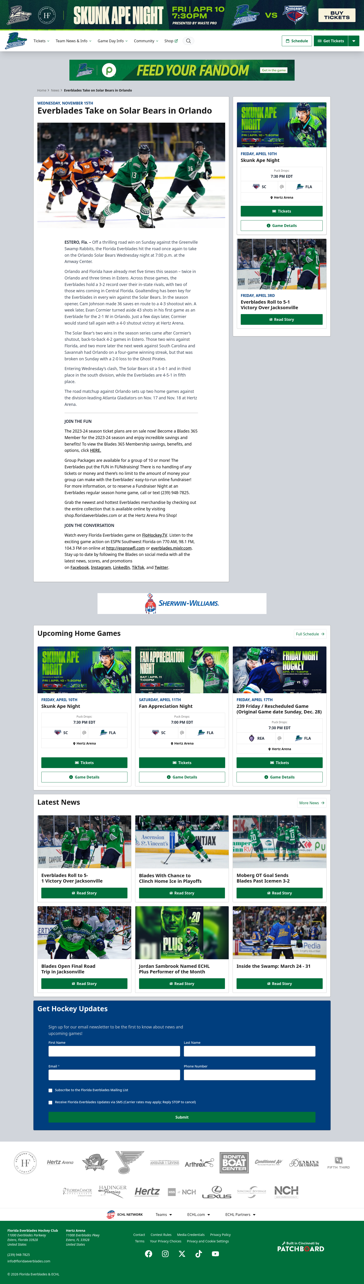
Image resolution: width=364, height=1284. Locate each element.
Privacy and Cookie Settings (208, 1241)
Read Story (281, 319)
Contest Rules (161, 1234)
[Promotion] (182, 15)
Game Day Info (113, 40)
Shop (171, 40)
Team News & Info (74, 40)
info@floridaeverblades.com (28, 1261)
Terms (139, 1241)
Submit (182, 1117)
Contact (139, 1234)
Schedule (297, 40)
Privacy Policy (220, 1234)
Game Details (281, 225)
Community (146, 40)
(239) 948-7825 (18, 1254)
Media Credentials (191, 1234)
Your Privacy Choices (165, 1241)
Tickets (42, 40)
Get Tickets (331, 40)
